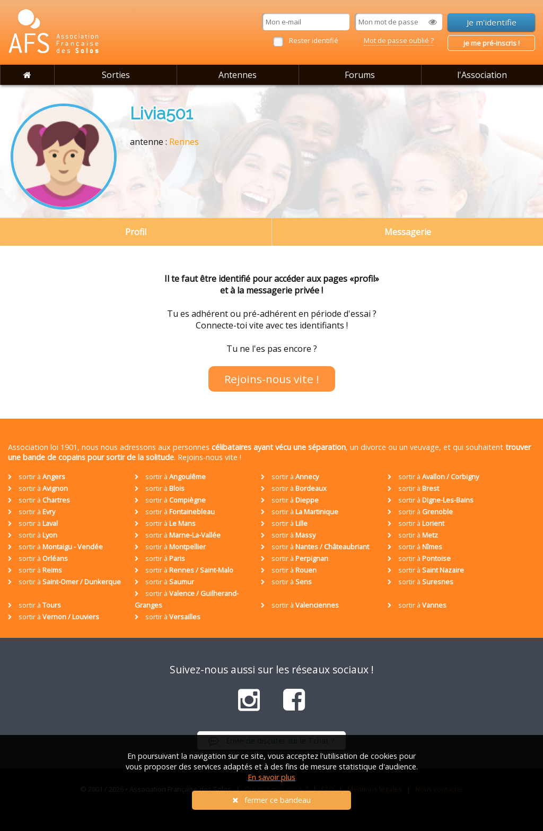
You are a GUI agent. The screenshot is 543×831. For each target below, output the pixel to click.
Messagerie (407, 232)
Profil (135, 232)
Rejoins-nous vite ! (271, 378)
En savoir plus (271, 777)
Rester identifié (313, 40)
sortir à (36, 476)
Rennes (184, 142)
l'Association (482, 75)
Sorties (116, 75)
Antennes (237, 75)
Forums (360, 75)
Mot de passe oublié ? (399, 40)
